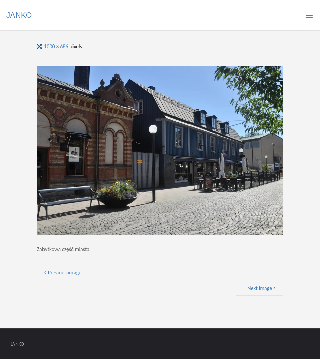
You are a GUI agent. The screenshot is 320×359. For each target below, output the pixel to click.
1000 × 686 (56, 46)
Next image (262, 288)
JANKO (19, 15)
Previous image (62, 272)
